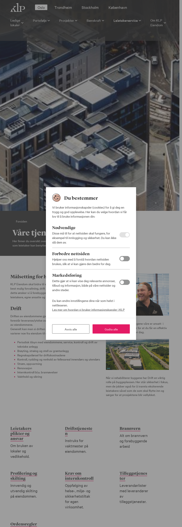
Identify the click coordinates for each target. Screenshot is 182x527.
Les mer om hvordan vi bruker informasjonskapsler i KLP (88, 309)
